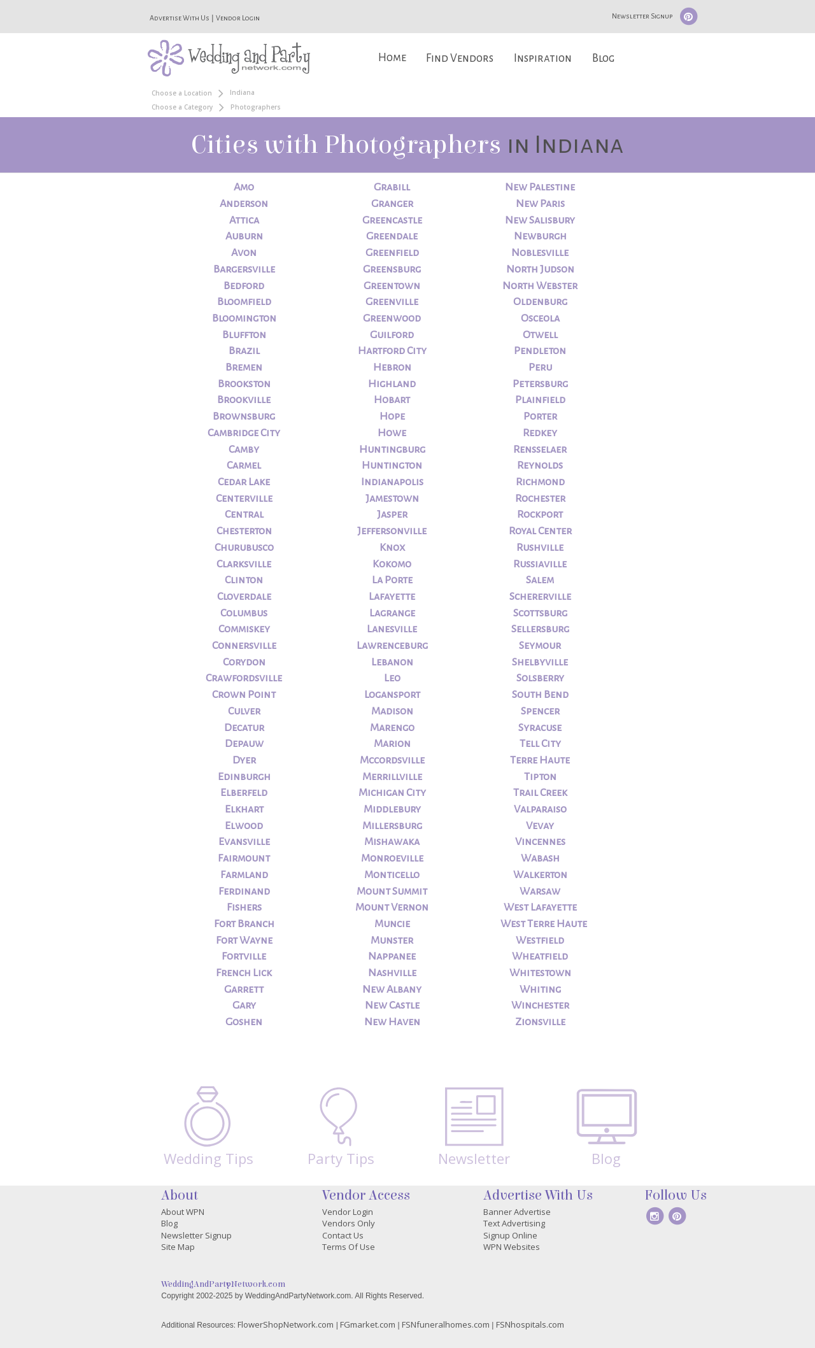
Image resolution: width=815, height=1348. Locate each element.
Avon (244, 253)
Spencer (540, 711)
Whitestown (540, 973)
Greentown (392, 286)
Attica (244, 220)
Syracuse (540, 728)
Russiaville (540, 564)
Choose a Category (182, 107)
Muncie (392, 924)
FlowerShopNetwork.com (285, 1324)
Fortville (244, 956)
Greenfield (392, 253)
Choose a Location (182, 93)
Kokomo (391, 564)
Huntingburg (392, 449)
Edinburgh (244, 777)
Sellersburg (540, 629)
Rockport (540, 514)
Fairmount (244, 858)
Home (392, 58)
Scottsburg (540, 613)
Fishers (244, 907)
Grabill (392, 187)
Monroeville (392, 858)
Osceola (540, 318)
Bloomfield (244, 302)
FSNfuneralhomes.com (446, 1324)
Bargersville (244, 269)
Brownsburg (244, 416)
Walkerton (540, 875)
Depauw (244, 743)
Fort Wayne (244, 940)
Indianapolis (392, 482)
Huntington (392, 465)
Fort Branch (244, 924)
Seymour (540, 645)
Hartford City (392, 351)
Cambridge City (244, 433)
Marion (392, 743)
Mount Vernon (392, 907)
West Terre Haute (543, 924)
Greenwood (392, 318)
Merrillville (392, 777)
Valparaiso (540, 809)
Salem (540, 580)
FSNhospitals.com (530, 1324)
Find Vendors (459, 58)
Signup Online (510, 1235)
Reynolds (540, 465)
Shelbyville (540, 662)
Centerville (244, 498)
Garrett (244, 989)
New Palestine (540, 187)
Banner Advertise (517, 1211)
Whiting (540, 989)
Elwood (244, 826)
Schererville (540, 596)
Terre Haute (540, 760)
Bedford (243, 286)
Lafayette (392, 596)
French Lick (244, 973)
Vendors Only (348, 1223)
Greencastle (392, 220)
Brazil (244, 351)
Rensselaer (540, 449)
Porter (540, 416)
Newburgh (540, 236)
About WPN (182, 1211)
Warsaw (540, 891)
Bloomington (244, 318)
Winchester (540, 1005)
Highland (392, 384)
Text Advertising (514, 1223)
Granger (392, 203)
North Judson (540, 269)
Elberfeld (243, 792)
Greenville (391, 302)
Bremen (243, 367)
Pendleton (540, 351)
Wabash (540, 858)
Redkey (540, 433)
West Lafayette (540, 907)
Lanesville (392, 629)
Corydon (244, 662)
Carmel (244, 465)
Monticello (392, 875)
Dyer (244, 760)
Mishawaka (392, 842)
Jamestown (392, 498)
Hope (392, 416)
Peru (540, 367)
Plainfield (540, 400)
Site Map (178, 1246)
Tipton (540, 777)
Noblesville (540, 253)
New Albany (392, 989)
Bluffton (244, 335)
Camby (244, 449)
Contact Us (343, 1235)
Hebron (392, 367)
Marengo (392, 728)
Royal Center (540, 531)
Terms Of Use (348, 1246)
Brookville (244, 400)
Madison (392, 711)
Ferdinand (244, 891)
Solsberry (540, 678)
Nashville (392, 973)
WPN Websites (511, 1246)
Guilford (392, 335)
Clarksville (243, 564)
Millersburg (392, 826)
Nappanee (392, 956)
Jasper (392, 514)
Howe (392, 433)
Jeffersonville (392, 531)
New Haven (392, 1022)
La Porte (392, 580)
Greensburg (392, 269)
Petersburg (540, 384)
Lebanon (392, 662)
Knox (392, 547)
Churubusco (244, 547)
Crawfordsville (244, 678)
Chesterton (244, 531)
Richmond (540, 482)
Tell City (540, 743)
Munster (392, 940)
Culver (244, 711)
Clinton (244, 580)
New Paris (540, 203)
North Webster (540, 286)
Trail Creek (540, 792)
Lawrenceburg (392, 645)
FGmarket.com (367, 1324)
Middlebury (392, 809)
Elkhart (244, 809)
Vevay (540, 826)
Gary (244, 1005)
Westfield (540, 940)
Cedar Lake (244, 482)
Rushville (539, 547)
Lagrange (392, 613)
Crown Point (244, 694)
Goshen (243, 1022)
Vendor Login (238, 18)
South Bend (540, 694)
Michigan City (392, 792)
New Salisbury (540, 220)
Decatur (244, 728)
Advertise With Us (179, 18)
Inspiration (543, 58)
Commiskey (244, 629)
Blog (603, 58)
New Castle (392, 1005)
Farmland (244, 875)
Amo (244, 187)
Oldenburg (540, 302)
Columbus (243, 613)
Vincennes (540, 842)
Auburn (244, 236)
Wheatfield (540, 956)
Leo (392, 678)
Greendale (392, 236)
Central (244, 514)
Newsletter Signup (642, 16)
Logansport (392, 694)
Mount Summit (392, 891)
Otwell (540, 335)
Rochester (540, 498)
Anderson (244, 203)
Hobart (392, 400)
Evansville (244, 842)
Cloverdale (244, 596)
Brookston (244, 384)
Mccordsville (392, 760)
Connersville (244, 645)
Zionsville (540, 1022)
